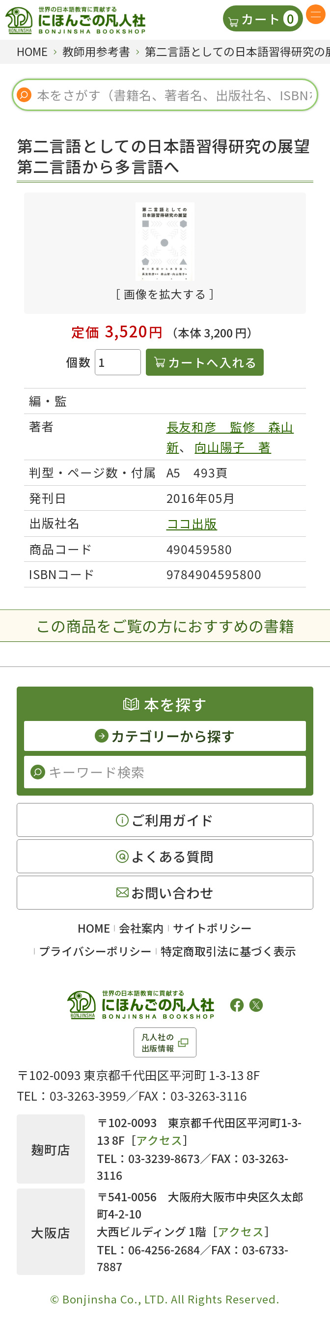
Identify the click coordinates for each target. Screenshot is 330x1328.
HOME (94, 928)
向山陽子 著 (232, 446)
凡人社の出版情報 (157, 1042)
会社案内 (141, 928)
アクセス (159, 1140)
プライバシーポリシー (95, 951)
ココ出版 (192, 523)
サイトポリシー (212, 928)
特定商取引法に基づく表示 (228, 951)
